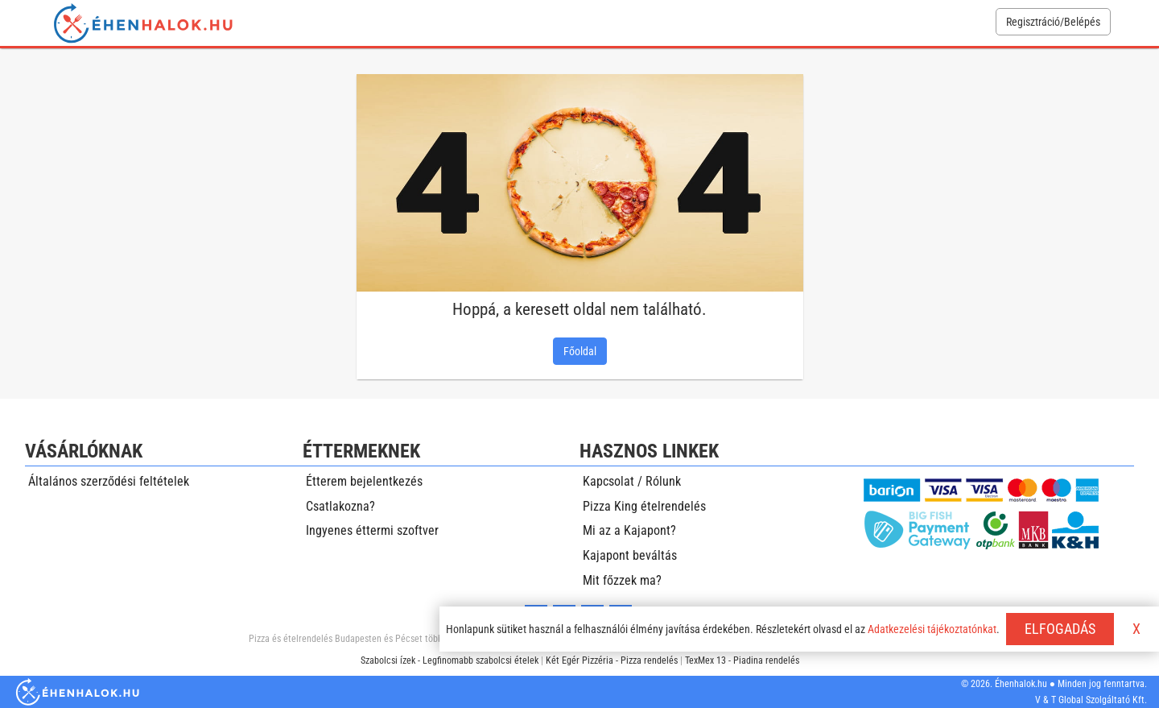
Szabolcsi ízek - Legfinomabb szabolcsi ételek (449, 660)
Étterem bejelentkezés (364, 481)
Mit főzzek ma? (622, 580)
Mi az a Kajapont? (629, 530)
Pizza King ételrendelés (644, 506)
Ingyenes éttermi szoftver (372, 530)
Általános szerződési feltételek (108, 481)
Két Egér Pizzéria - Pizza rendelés (612, 660)
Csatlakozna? (340, 506)
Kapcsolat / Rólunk (632, 481)
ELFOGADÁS (1060, 628)
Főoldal (579, 351)
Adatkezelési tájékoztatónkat (932, 629)
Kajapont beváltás (630, 555)
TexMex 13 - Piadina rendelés (742, 660)
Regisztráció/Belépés (1053, 21)
